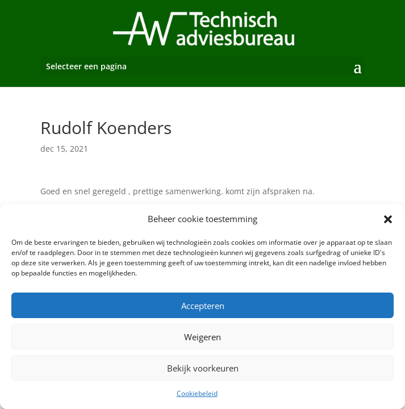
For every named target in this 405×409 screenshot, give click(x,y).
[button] (388, 219)
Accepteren (202, 305)
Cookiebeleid (197, 393)
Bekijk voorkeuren (203, 368)
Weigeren (202, 337)
